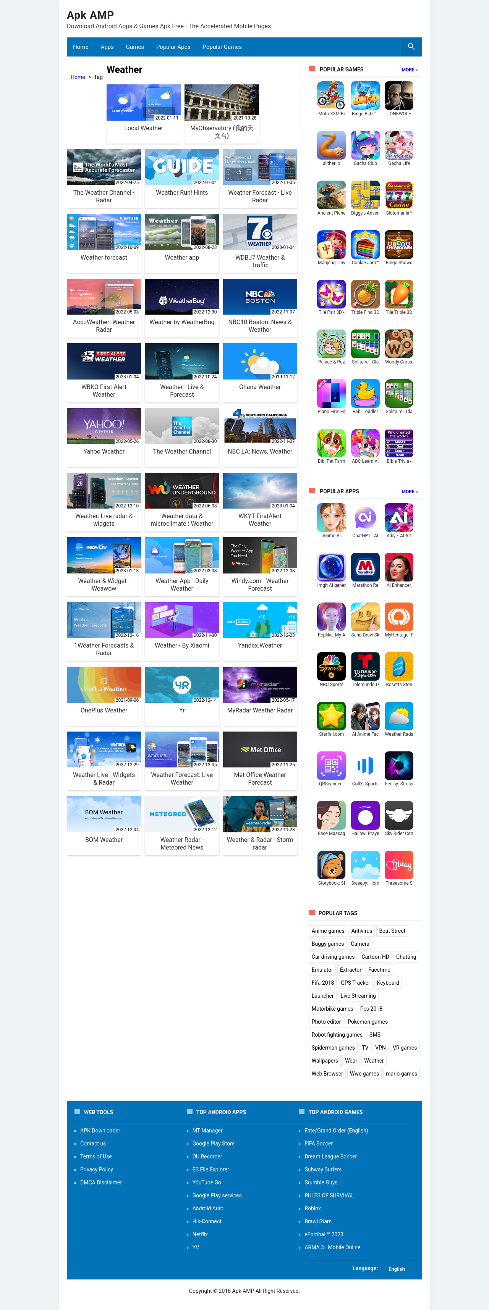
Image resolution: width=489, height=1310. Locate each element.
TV (365, 1048)
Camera (360, 944)
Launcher (323, 996)
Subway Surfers (323, 1169)
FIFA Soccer (318, 1143)
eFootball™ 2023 (323, 1234)
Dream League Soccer (330, 1156)
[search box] (411, 46)
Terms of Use (96, 1156)
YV (196, 1247)
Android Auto (208, 1208)
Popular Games (222, 47)
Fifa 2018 (323, 983)
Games (135, 47)
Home (80, 47)
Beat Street (392, 931)
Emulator (322, 970)
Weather (374, 1061)
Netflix (200, 1234)
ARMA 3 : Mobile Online (332, 1247)
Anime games (328, 931)
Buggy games (328, 944)
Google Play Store (214, 1143)
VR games (405, 1048)
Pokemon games (368, 1022)
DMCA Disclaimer (101, 1182)
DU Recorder (207, 1156)
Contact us (93, 1143)
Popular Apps (173, 47)
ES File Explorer (211, 1169)
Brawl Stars (318, 1221)
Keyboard (388, 983)
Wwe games (364, 1074)
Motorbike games (332, 1009)
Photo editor (326, 1022)
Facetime (379, 970)
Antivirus (361, 931)
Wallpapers (325, 1061)
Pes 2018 (371, 1009)
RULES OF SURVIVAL (329, 1195)
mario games (401, 1074)
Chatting (406, 957)
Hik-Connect (207, 1221)
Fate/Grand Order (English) (336, 1130)
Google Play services (217, 1195)
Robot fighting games (337, 1035)
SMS (375, 1035)
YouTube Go (207, 1182)
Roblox (312, 1208)
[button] (244, 1268)
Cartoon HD (375, 957)
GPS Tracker (355, 983)
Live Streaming (358, 996)
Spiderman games (333, 1048)
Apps (106, 47)
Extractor (350, 970)
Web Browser (327, 1074)
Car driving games (333, 957)
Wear (351, 1061)
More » (410, 70)
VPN (380, 1048)
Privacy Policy (96, 1169)
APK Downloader (100, 1130)
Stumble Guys (320, 1182)
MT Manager (208, 1130)
